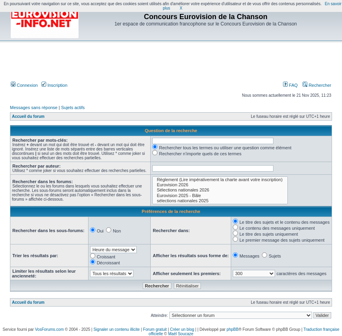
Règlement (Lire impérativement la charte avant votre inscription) (220, 179)
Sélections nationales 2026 (220, 190)
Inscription (54, 85)
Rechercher (317, 85)
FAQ (290, 85)
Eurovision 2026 (220, 185)
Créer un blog (182, 329)
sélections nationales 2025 (220, 200)
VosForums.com (49, 329)
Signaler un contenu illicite (116, 329)
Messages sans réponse (33, 107)
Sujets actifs (73, 107)
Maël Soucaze (180, 334)
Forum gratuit (155, 329)
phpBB (232, 329)
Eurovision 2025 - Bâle (220, 195)
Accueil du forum (28, 116)
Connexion (24, 85)
